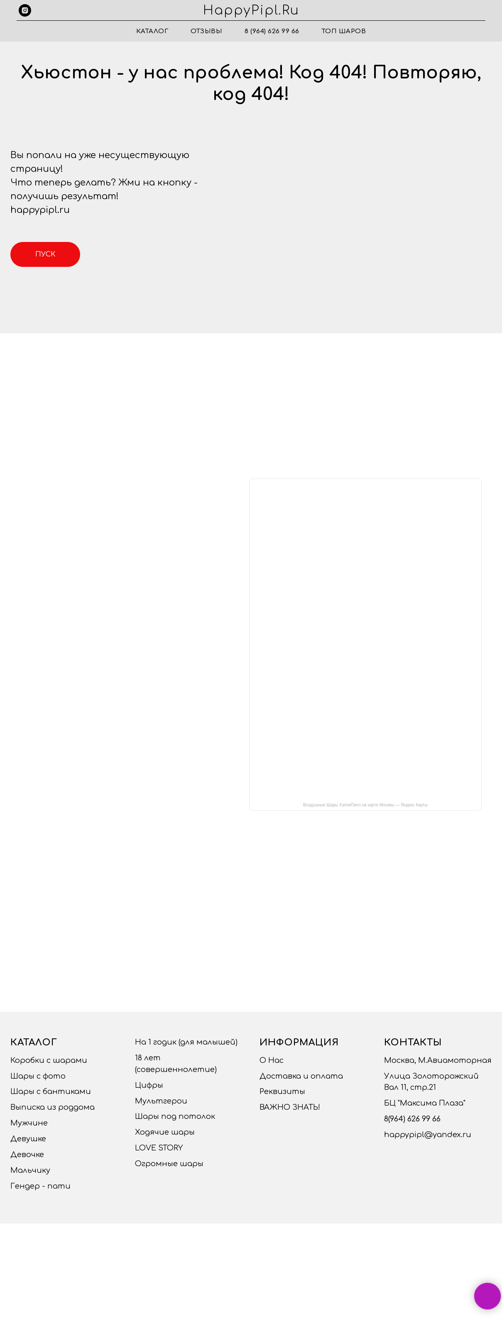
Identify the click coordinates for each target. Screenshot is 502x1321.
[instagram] (25, 10)
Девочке (27, 1154)
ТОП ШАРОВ (344, 31)
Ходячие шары (165, 1132)
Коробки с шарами (48, 1060)
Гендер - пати (40, 1186)
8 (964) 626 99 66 (272, 31)
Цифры (149, 1085)
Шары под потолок (175, 1116)
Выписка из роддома (52, 1107)
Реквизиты (282, 1091)
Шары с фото (38, 1076)
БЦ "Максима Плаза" (424, 1103)
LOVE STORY (159, 1148)
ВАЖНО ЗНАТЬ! (290, 1107)
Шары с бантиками (50, 1091)
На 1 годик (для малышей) (186, 1042)
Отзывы (206, 31)
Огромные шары (169, 1164)
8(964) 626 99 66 (412, 1119)
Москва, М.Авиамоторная (438, 1060)
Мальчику (30, 1170)
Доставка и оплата (301, 1076)
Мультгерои (161, 1101)
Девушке (28, 1139)
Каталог (152, 31)
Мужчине (29, 1123)
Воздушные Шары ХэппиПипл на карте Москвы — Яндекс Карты (365, 805)
